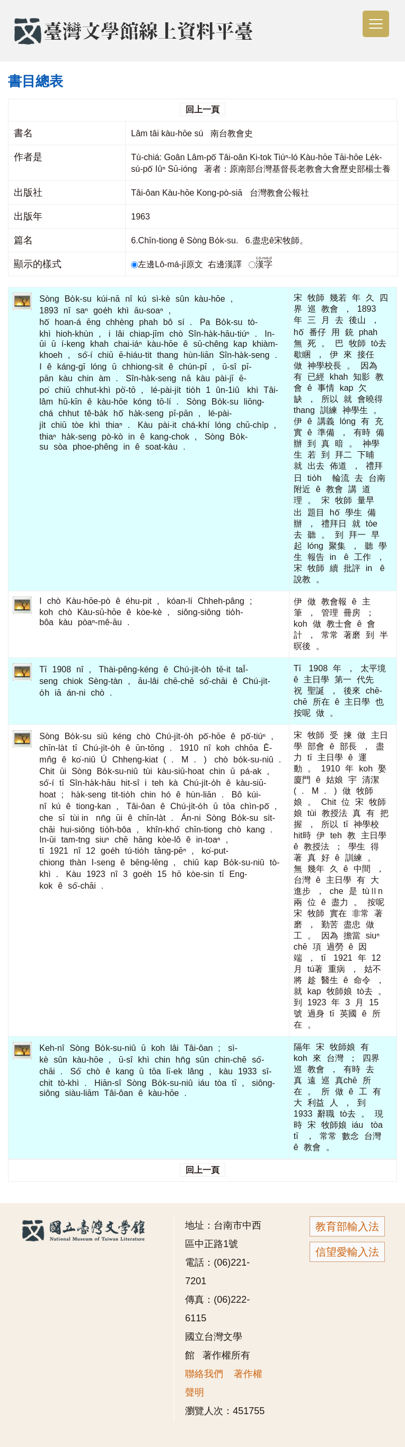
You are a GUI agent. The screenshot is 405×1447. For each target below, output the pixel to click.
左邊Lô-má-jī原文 (168, 264)
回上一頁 (202, 109)
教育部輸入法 (347, 1226)
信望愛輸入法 (347, 1252)
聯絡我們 (204, 1374)
